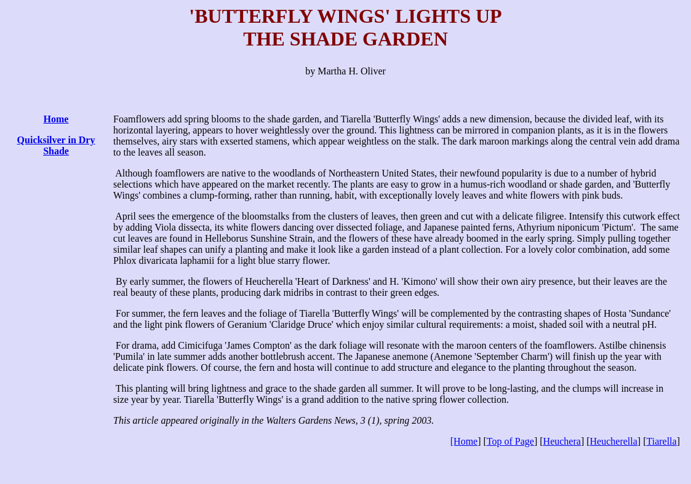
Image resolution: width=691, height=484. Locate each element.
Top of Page (510, 441)
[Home (463, 441)
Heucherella (613, 441)
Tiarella (661, 441)
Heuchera (562, 441)
